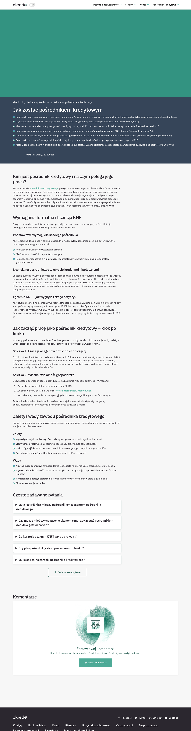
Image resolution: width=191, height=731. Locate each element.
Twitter (140, 717)
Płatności (70, 725)
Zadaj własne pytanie (67, 572)
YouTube (171, 717)
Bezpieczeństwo (148, 725)
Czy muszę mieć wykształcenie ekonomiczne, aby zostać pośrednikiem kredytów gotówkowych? (64, 522)
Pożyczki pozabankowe (106, 4)
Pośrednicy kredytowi (164, 4)
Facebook (124, 717)
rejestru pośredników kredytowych (72, 390)
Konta (143, 4)
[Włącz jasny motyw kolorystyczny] (32, 5)
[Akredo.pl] (20, 4)
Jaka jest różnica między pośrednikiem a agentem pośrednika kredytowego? (58, 506)
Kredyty (129, 4)
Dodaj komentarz (95, 662)
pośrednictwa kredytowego (44, 188)
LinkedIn (155, 717)
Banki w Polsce (37, 725)
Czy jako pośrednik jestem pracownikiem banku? (51, 548)
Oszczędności (124, 725)
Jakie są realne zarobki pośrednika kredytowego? (52, 559)
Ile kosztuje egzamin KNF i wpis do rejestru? (48, 536)
